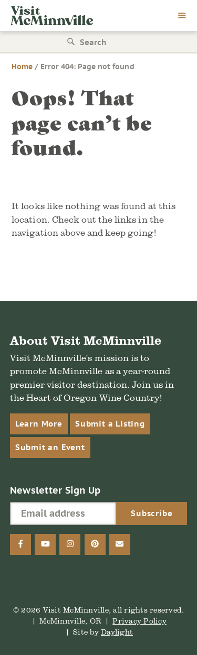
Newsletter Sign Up (55, 490)
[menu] (182, 16)
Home (22, 66)
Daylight (117, 632)
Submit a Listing (110, 424)
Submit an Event (50, 447)
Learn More (39, 424)
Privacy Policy (139, 621)
